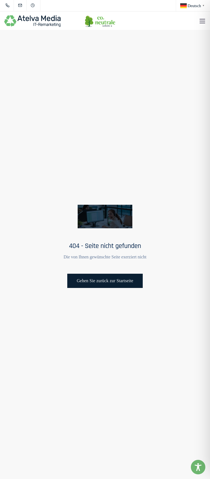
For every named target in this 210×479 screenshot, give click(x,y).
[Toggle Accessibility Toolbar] (198, 467)
